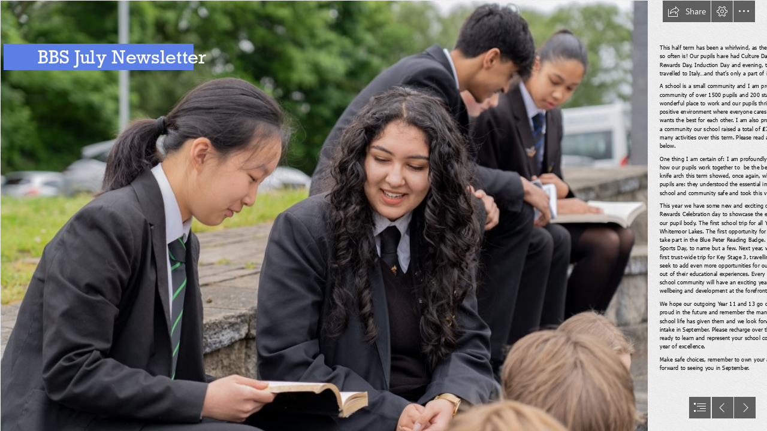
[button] (687, 11)
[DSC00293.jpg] (323, 215)
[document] (383, 215)
